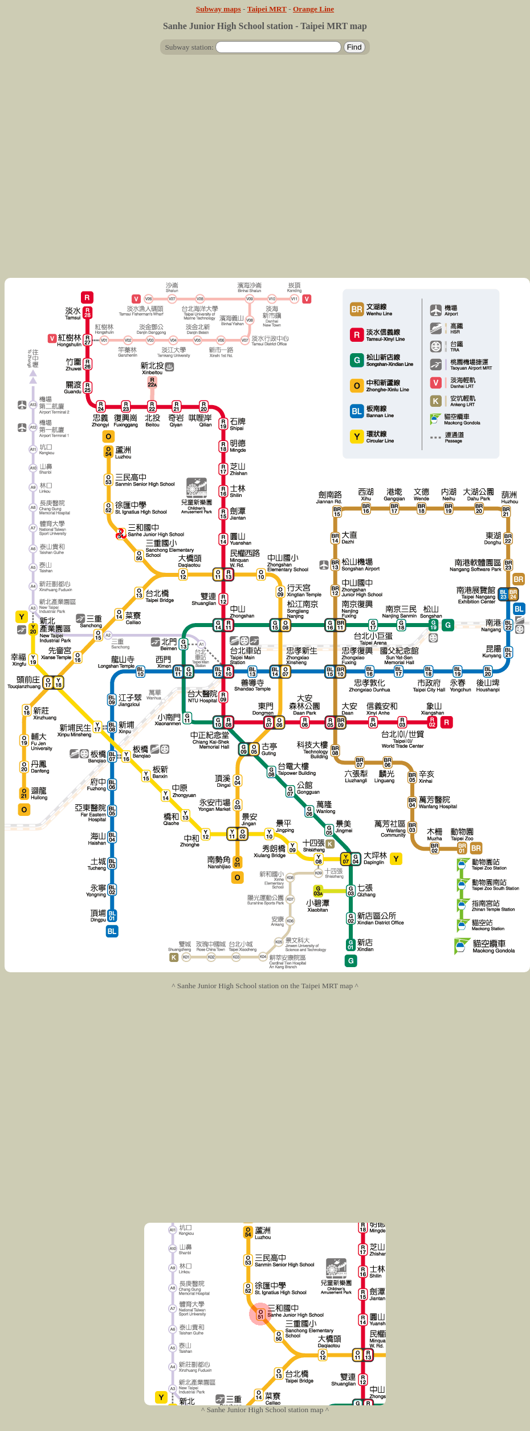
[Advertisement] (263, 171)
